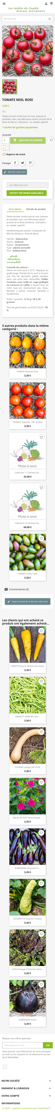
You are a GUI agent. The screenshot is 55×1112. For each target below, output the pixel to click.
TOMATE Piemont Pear (27, 371)
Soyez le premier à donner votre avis (27, 601)
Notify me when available (26, 193)
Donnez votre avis (15, 172)
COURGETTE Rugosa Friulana (27, 918)
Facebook (4, 1066)
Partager (15, 163)
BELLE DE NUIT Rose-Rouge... (27, 817)
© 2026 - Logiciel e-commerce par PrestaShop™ (26, 1108)
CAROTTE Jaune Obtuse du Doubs (27, 666)
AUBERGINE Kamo (27, 1019)
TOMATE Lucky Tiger (28, 573)
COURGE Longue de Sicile (27, 767)
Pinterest (30, 163)
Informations (10, 1103)
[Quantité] (5, 140)
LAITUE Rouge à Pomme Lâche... (27, 969)
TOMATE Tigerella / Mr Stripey (27, 422)
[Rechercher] (27, 19)
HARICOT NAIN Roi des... (27, 716)
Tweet (23, 163)
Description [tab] (15, 209)
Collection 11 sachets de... (27, 472)
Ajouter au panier (27, 140)
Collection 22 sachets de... (27, 523)
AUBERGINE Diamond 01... (27, 868)
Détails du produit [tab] (36, 209)
